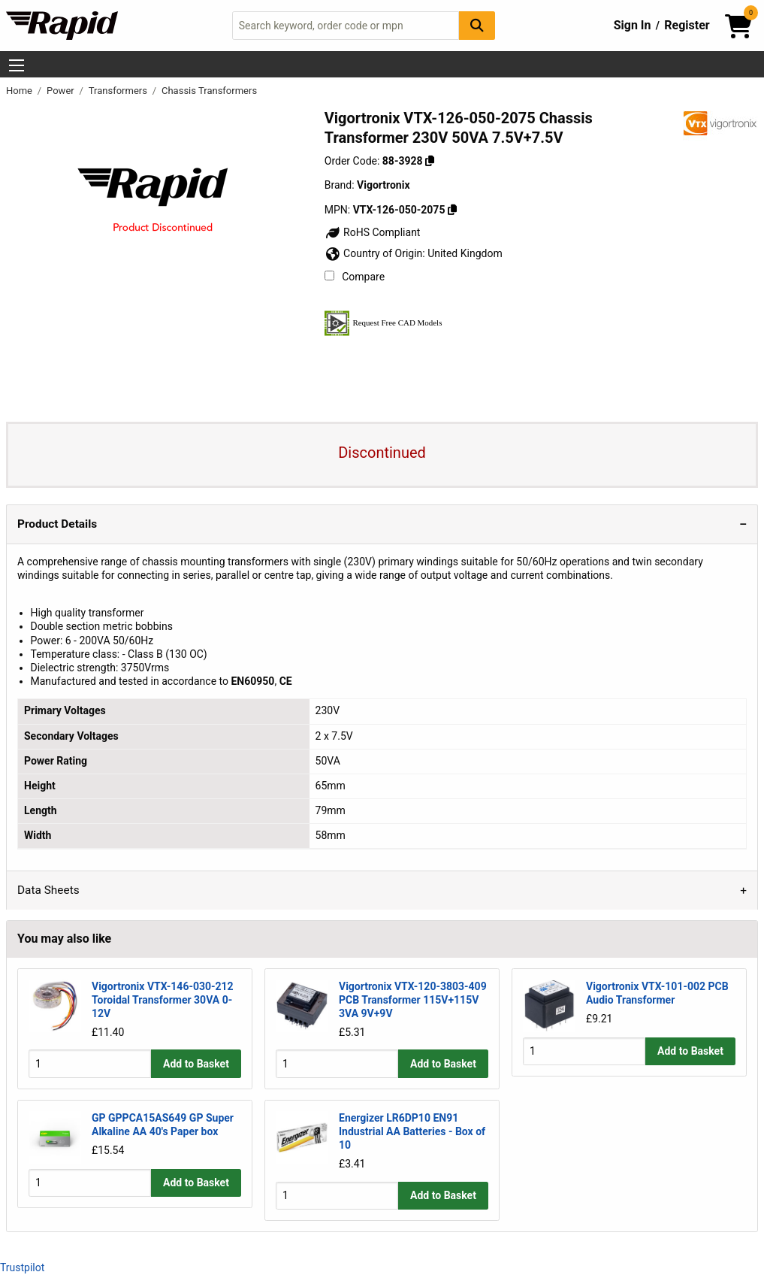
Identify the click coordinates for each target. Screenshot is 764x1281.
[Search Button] (477, 25)
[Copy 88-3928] (429, 161)
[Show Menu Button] (16, 65)
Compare (355, 277)
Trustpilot (22, 1267)
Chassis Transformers (209, 90)
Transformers (119, 90)
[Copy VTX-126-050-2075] (452, 209)
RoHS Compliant (373, 232)
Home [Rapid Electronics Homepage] (20, 90)
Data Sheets (48, 890)
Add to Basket (196, 1064)
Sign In (632, 25)
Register (686, 25)
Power (62, 90)
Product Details (57, 524)
